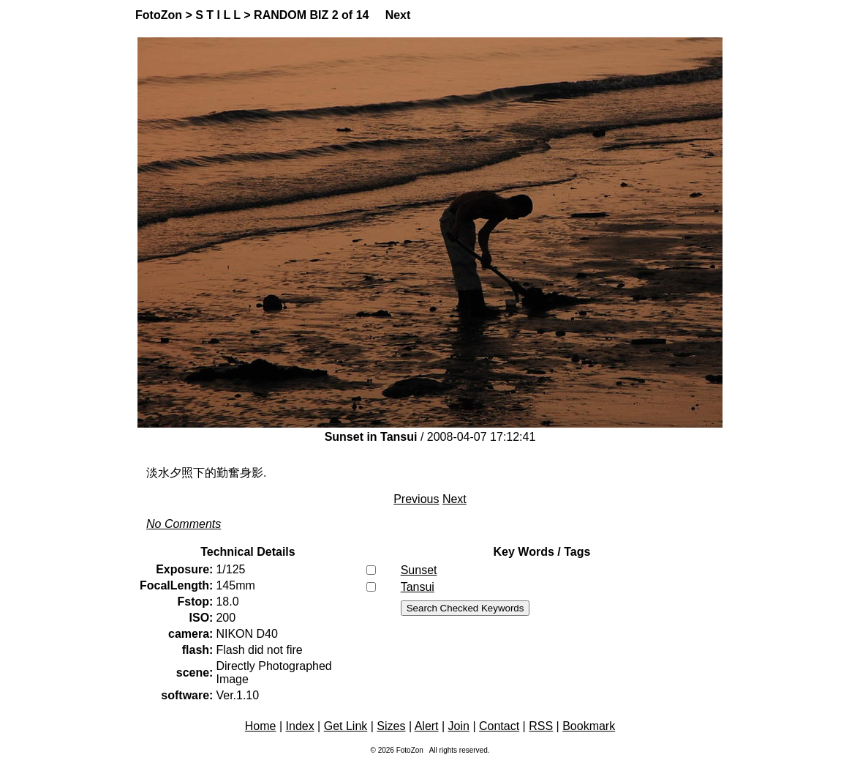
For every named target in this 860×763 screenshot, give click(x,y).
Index (300, 726)
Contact (499, 726)
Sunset (419, 570)
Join (458, 726)
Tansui (417, 587)
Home (260, 726)
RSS (541, 726)
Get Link (346, 726)
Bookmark (588, 726)
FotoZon (158, 15)
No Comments (183, 524)
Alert (427, 726)
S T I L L (218, 15)
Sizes (391, 726)
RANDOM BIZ (291, 15)
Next (398, 15)
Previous (416, 499)
